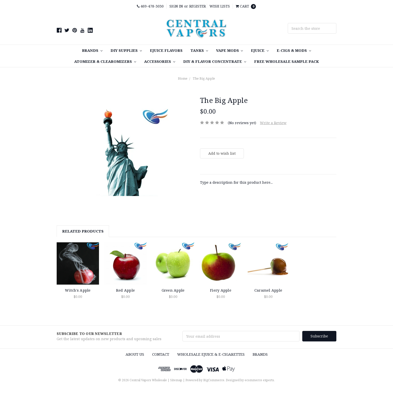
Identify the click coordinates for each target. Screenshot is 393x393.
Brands (92, 50)
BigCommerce (213, 380)
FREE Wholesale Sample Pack (286, 61)
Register (197, 6)
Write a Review (273, 122)
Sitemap (176, 380)
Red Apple (125, 290)
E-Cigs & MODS (294, 50)
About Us (135, 354)
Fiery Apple (220, 290)
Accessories (159, 61)
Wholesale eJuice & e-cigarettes (211, 354)
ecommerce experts (259, 380)
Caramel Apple (268, 290)
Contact (160, 354)
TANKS (199, 50)
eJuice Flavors (166, 50)
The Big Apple (204, 78)
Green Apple (173, 290)
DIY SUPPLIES (126, 50)
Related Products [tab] (83, 231)
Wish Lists (220, 6)
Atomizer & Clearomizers (105, 61)
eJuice (260, 50)
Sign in (176, 6)
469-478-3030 (150, 6)
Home (182, 78)
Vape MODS (229, 50)
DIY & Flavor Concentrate (214, 61)
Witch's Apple (77, 290)
